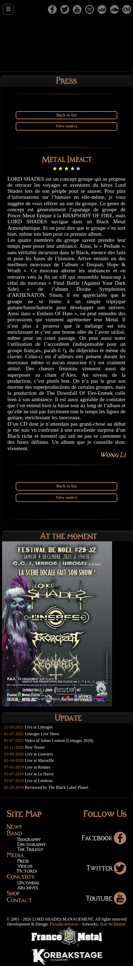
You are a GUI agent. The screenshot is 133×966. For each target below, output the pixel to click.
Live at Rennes (37, 767)
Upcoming (28, 882)
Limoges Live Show (42, 733)
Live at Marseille (39, 760)
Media (15, 855)
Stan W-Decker (113, 924)
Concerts (20, 876)
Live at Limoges (39, 727)
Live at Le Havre (39, 773)
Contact (19, 900)
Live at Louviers (39, 754)
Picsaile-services (64, 924)
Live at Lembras (39, 780)
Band (14, 833)
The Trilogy (30, 849)
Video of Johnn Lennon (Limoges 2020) (59, 740)
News (14, 826)
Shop (13, 893)
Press (23, 860)
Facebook (104, 837)
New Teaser (35, 747)
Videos (24, 865)
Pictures (27, 870)
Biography (28, 839)
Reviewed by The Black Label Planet (56, 787)
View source (67, 126)
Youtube (106, 898)
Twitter (106, 868)
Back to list (66, 115)
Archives (27, 887)
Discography (31, 844)
